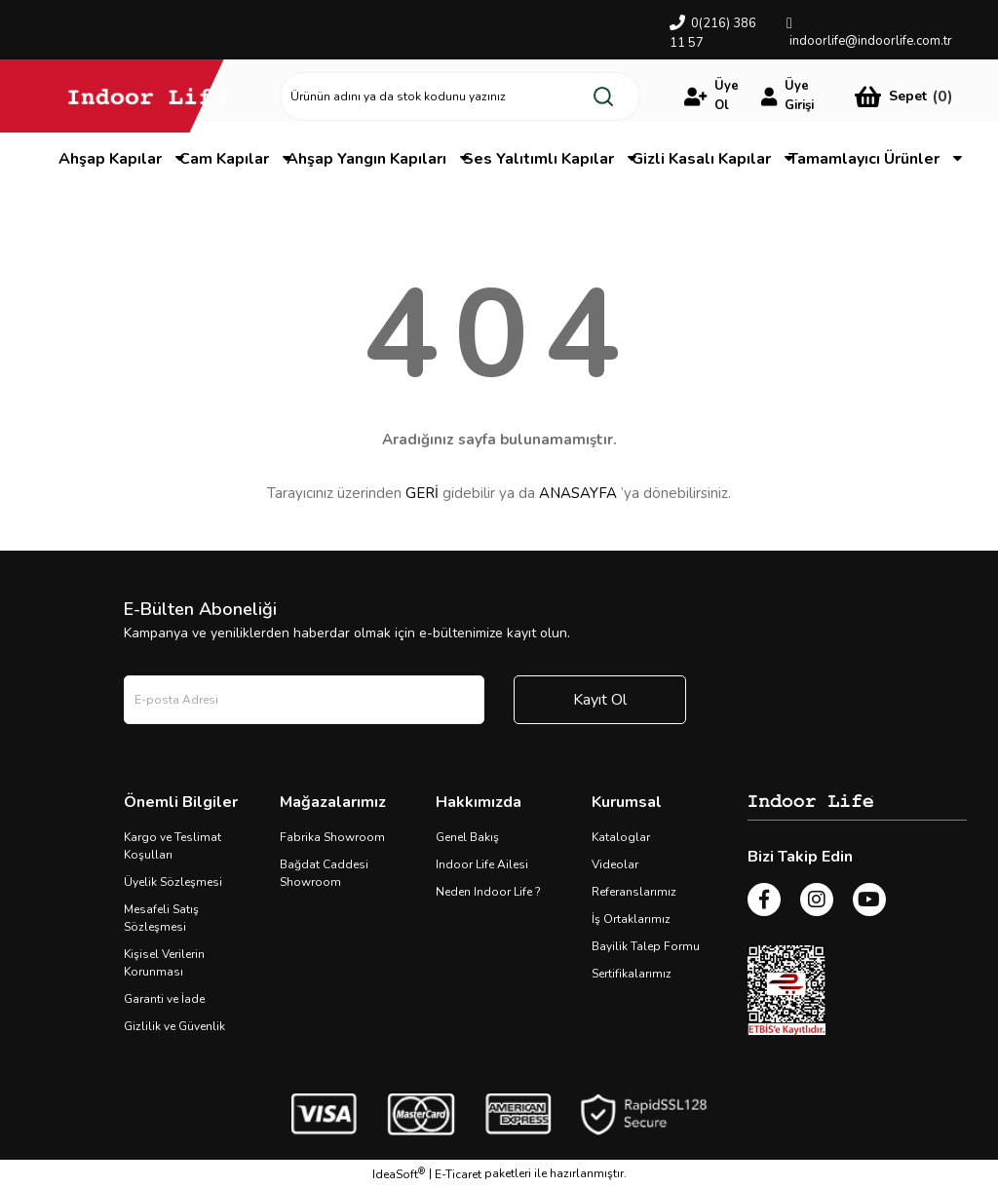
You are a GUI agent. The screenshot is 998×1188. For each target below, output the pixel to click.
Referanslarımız (634, 892)
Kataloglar (621, 837)
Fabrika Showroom (332, 837)
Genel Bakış (467, 837)
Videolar (615, 864)
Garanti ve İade (164, 999)
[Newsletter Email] (304, 699)
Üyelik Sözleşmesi (173, 882)
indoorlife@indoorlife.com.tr (870, 41)
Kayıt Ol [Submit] (600, 699)
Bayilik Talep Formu (646, 946)
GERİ (422, 493)
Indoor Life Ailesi (482, 864)
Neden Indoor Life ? (488, 892)
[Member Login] (715, 96)
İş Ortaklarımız (631, 919)
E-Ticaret (458, 1174)
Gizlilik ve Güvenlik (174, 1026)
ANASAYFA (578, 493)
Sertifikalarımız (632, 973)
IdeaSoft (398, 1174)
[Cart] (903, 96)
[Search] (460, 96)
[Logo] (148, 96)
